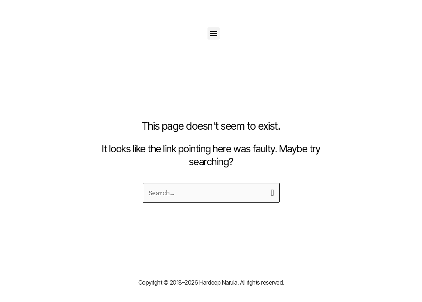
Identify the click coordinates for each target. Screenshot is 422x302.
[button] (213, 33)
